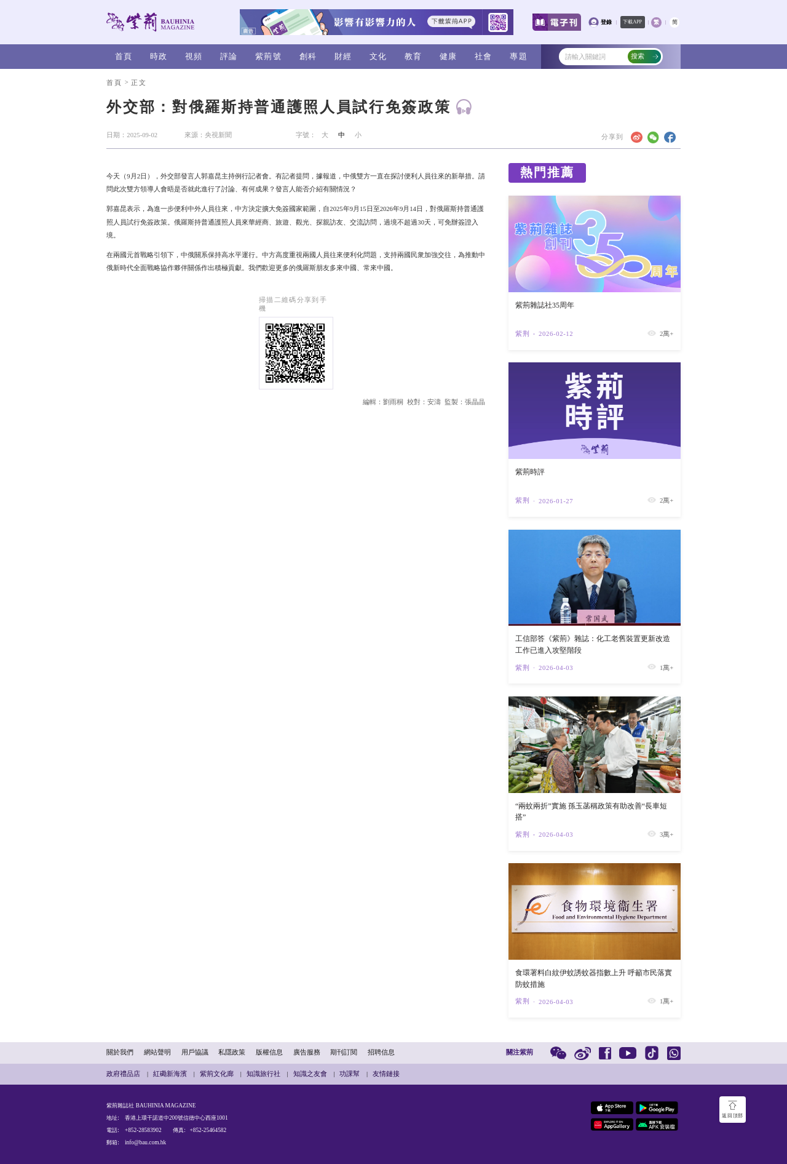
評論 (229, 56)
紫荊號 (268, 56)
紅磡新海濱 (170, 1073)
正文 (138, 82)
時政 (159, 56)
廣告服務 (306, 1052)
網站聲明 (157, 1052)
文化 (378, 56)
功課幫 (349, 1073)
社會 (483, 56)
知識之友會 (310, 1073)
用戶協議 (194, 1052)
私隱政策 (231, 1052)
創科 (308, 56)
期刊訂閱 (343, 1052)
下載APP (632, 22)
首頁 (124, 56)
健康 (448, 56)
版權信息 (269, 1052)
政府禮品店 (123, 1073)
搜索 (645, 56)
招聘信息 (381, 1052)
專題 (519, 56)
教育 (413, 56)
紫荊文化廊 (217, 1073)
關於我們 (119, 1052)
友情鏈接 (386, 1073)
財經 (343, 56)
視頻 (194, 56)
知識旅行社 (263, 1073)
